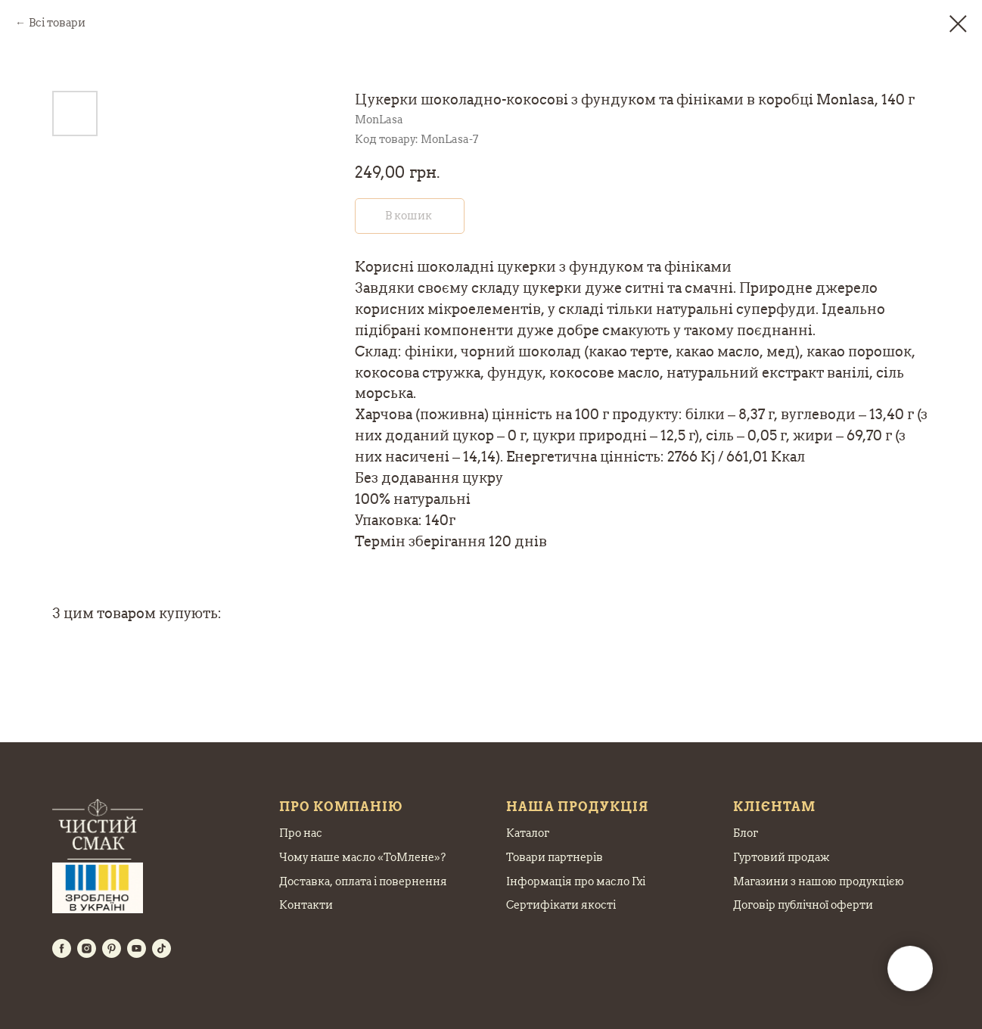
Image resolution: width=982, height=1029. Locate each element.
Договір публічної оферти (803, 905)
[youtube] (136, 948)
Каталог (527, 833)
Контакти (306, 905)
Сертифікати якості (561, 905)
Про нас (300, 833)
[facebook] (61, 948)
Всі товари (57, 23)
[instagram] (86, 948)
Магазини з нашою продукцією (818, 881)
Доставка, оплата (325, 881)
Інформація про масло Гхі (575, 881)
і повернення (409, 881)
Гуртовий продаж (781, 857)
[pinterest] (111, 948)
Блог (745, 833)
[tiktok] (161, 948)
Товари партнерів (554, 857)
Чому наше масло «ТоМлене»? (362, 857)
